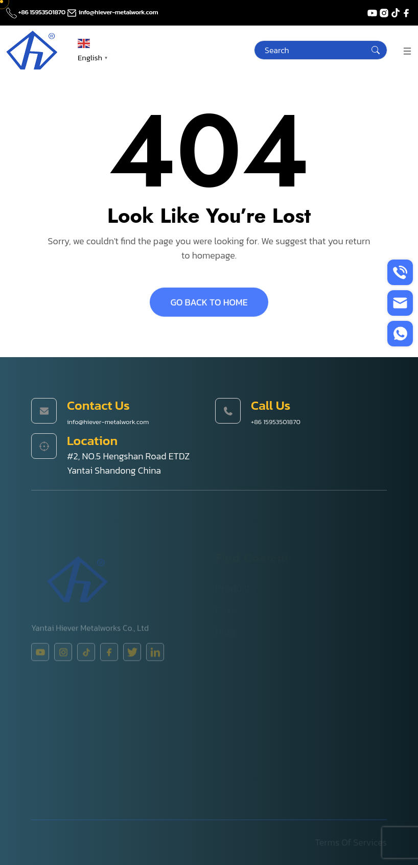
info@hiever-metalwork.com (112, 12)
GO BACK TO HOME (208, 303)
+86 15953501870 (36, 12)
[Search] (320, 50)
